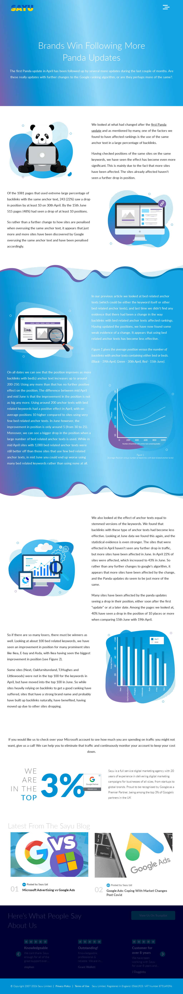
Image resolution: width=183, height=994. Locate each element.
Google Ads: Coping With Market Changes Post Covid (137, 892)
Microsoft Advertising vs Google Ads (48, 890)
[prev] (18, 951)
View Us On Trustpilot (150, 915)
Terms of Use (82, 986)
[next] (162, 951)
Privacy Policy (63, 986)
